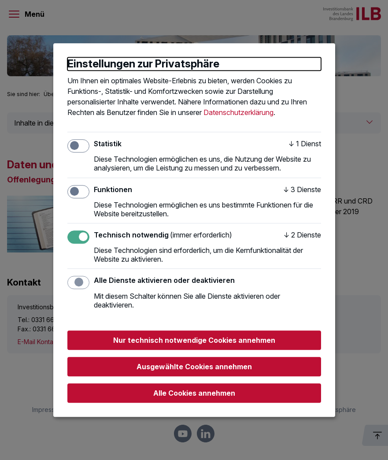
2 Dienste (302, 234)
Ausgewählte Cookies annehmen (194, 366)
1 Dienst (304, 143)
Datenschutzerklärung (238, 112)
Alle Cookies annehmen (194, 393)
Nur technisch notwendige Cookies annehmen (194, 340)
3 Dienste (302, 189)
